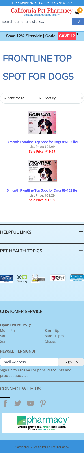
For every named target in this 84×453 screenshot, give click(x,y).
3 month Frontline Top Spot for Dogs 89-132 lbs (42, 142)
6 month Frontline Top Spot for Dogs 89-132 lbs (42, 190)
